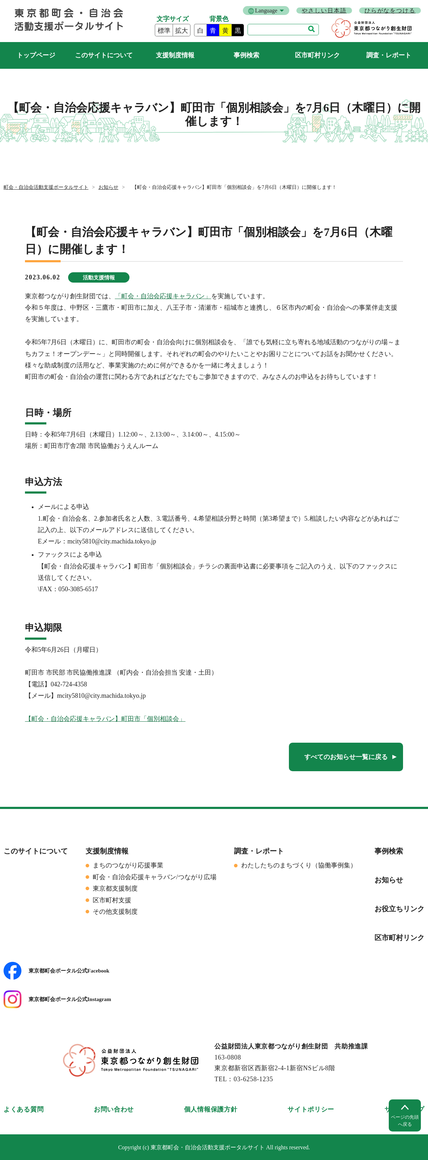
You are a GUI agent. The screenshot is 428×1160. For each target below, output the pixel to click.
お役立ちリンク (399, 909)
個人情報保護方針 (211, 1109)
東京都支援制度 (115, 888)
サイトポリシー (310, 1109)
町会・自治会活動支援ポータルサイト (36, 55)
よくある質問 (24, 1109)
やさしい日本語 (324, 10)
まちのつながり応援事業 (128, 865)
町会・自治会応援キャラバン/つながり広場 (154, 877)
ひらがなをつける (390, 10)
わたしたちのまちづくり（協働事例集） (299, 865)
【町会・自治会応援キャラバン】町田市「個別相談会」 (105, 718)
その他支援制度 (115, 911)
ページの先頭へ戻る (405, 1120)
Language (266, 10)
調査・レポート (388, 55)
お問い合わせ (114, 1109)
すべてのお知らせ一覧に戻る (346, 757)
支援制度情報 (175, 55)
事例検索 (246, 55)
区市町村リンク (317, 55)
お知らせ (108, 187)
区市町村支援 (112, 900)
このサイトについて (104, 55)
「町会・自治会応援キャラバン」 (163, 296)
